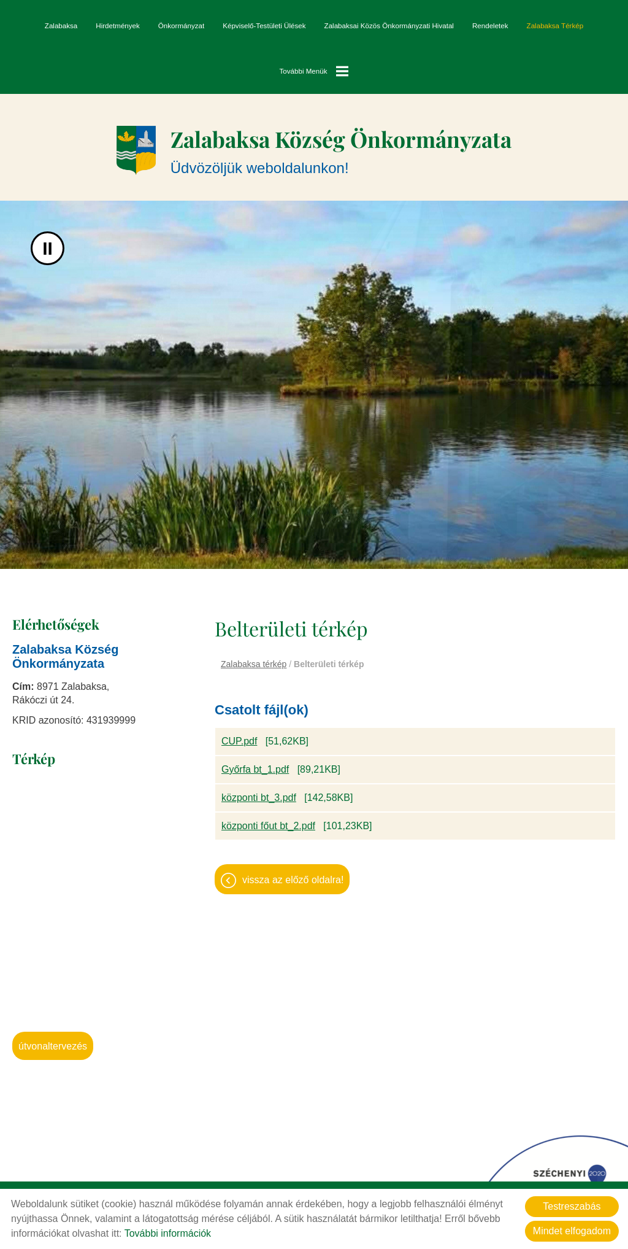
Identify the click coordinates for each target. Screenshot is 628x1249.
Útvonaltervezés (52, 1047)
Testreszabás (571, 1206)
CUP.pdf (239, 742)
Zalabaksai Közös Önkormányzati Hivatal (389, 25)
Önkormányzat (181, 25)
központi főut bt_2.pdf (268, 827)
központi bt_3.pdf (258, 799)
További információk (167, 1233)
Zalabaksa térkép (555, 25)
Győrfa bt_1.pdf (255, 770)
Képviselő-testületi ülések (264, 25)
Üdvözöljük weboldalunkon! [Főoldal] (341, 151)
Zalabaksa (61, 25)
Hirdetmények (118, 25)
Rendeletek (490, 25)
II (47, 249)
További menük (314, 71)
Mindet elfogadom (572, 1231)
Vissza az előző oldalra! (292, 881)
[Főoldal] (131, 151)
